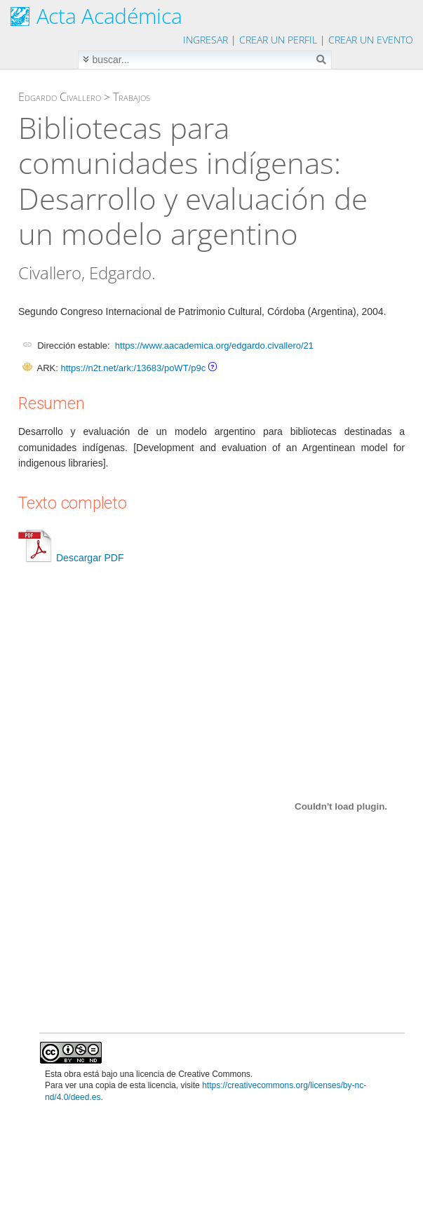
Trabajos (131, 97)
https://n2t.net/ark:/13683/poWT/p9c (133, 368)
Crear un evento (370, 39)
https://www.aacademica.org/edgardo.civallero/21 (214, 345)
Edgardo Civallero (59, 97)
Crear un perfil (278, 39)
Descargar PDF (70, 557)
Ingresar (205, 39)
